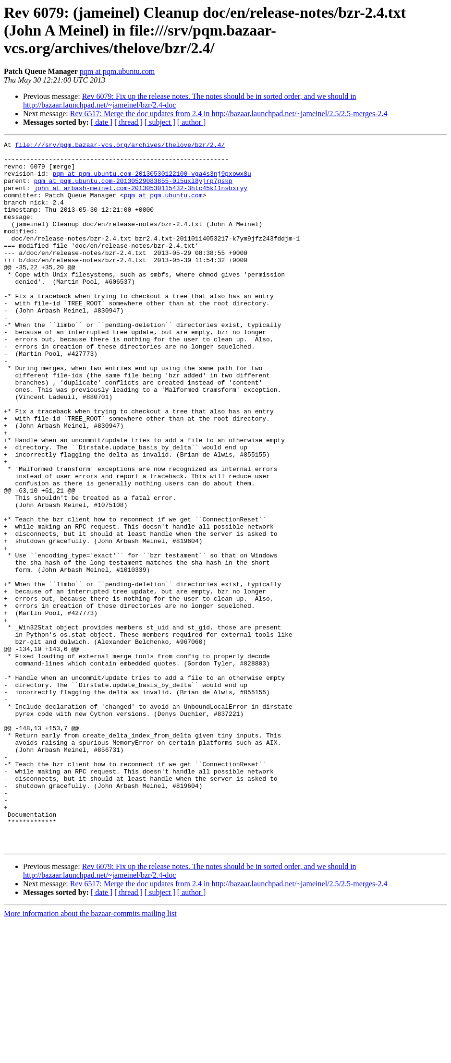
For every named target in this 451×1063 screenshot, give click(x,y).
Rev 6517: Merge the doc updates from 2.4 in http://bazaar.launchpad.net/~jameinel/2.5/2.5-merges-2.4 (229, 113)
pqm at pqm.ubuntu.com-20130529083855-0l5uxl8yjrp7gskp (133, 189)
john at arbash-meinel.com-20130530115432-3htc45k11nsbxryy (140, 197)
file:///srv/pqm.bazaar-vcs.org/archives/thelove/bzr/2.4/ (120, 146)
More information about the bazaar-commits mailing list (90, 1055)
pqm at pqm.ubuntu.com (117, 71)
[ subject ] (160, 122)
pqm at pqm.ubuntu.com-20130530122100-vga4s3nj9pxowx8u (151, 180)
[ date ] (101, 122)
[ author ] (191, 122)
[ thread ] (128, 122)
